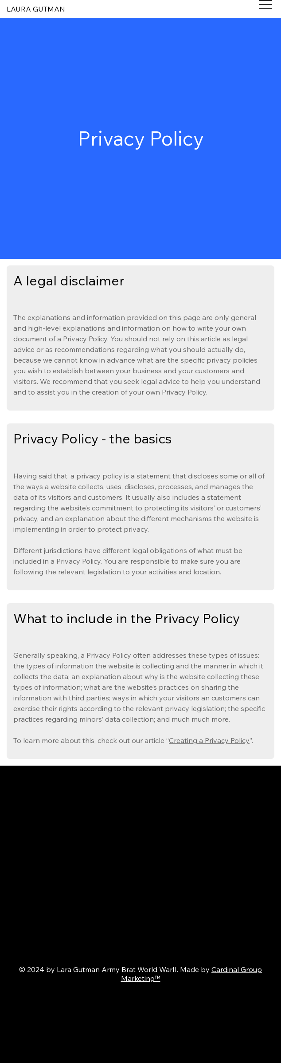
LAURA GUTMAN (36, 8)
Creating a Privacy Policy (209, 740)
